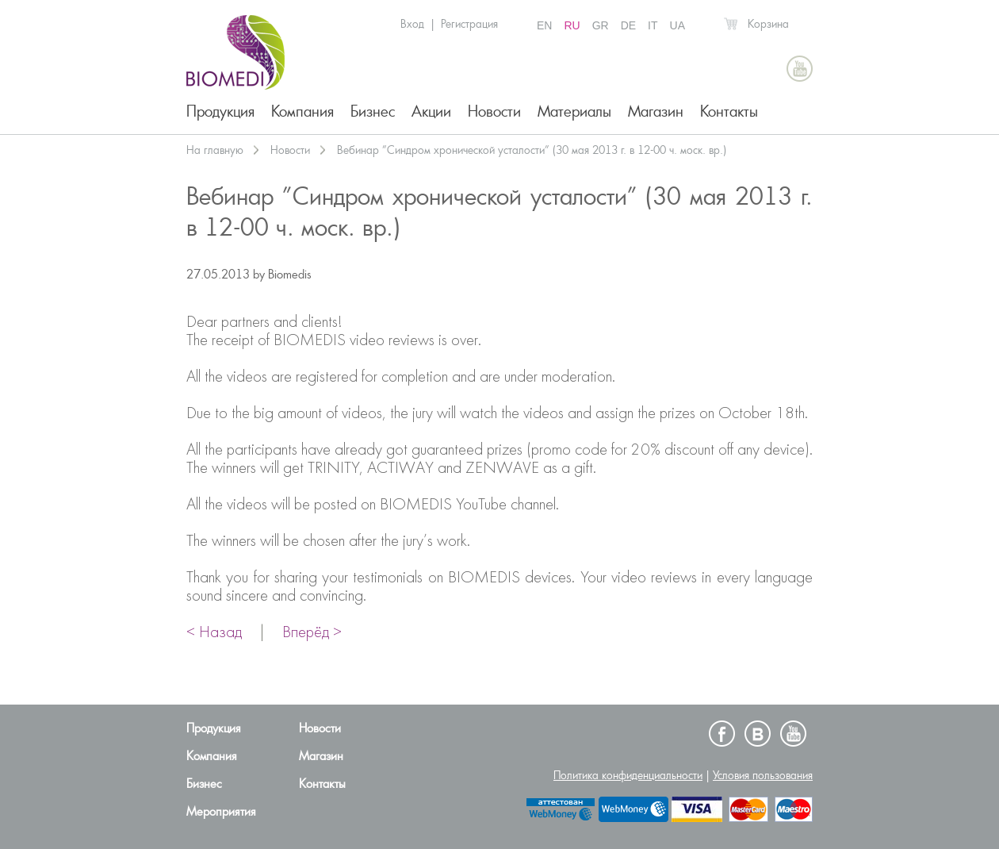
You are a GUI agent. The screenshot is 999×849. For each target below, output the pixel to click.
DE (628, 25)
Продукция (220, 111)
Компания (302, 111)
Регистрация (469, 24)
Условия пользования (763, 775)
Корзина (768, 24)
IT (652, 25)
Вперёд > (312, 633)
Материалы (574, 111)
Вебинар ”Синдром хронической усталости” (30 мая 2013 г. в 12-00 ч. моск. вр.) (531, 150)
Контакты (729, 111)
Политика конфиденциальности (627, 775)
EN (544, 25)
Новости (494, 111)
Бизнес (372, 111)
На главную (214, 150)
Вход (412, 24)
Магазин (655, 111)
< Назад (214, 633)
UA (677, 25)
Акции (431, 111)
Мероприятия (221, 812)
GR (600, 25)
